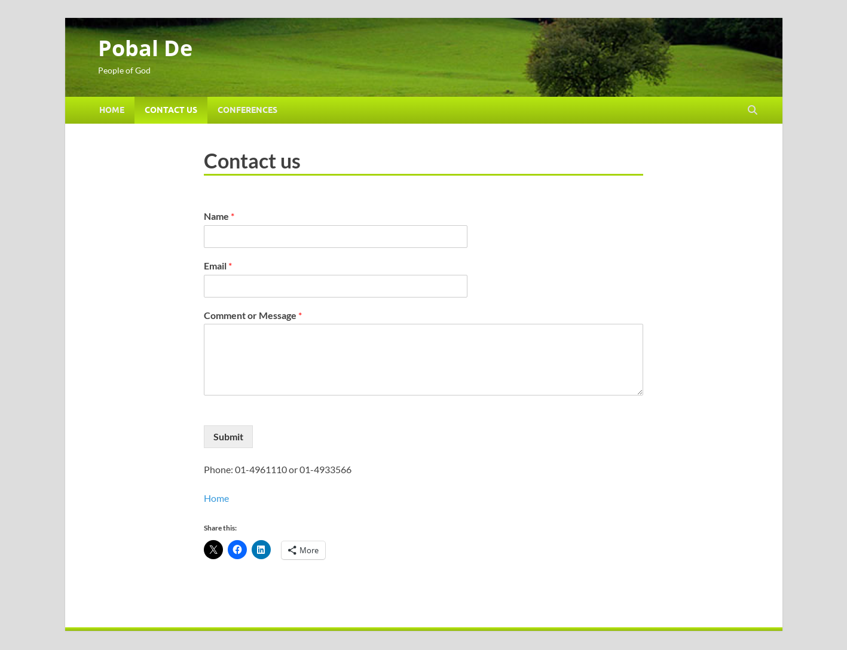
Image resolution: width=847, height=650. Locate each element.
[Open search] (753, 110)
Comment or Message (253, 315)
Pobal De (145, 48)
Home (111, 110)
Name (219, 216)
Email (218, 265)
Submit (228, 436)
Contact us (171, 110)
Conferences (247, 110)
